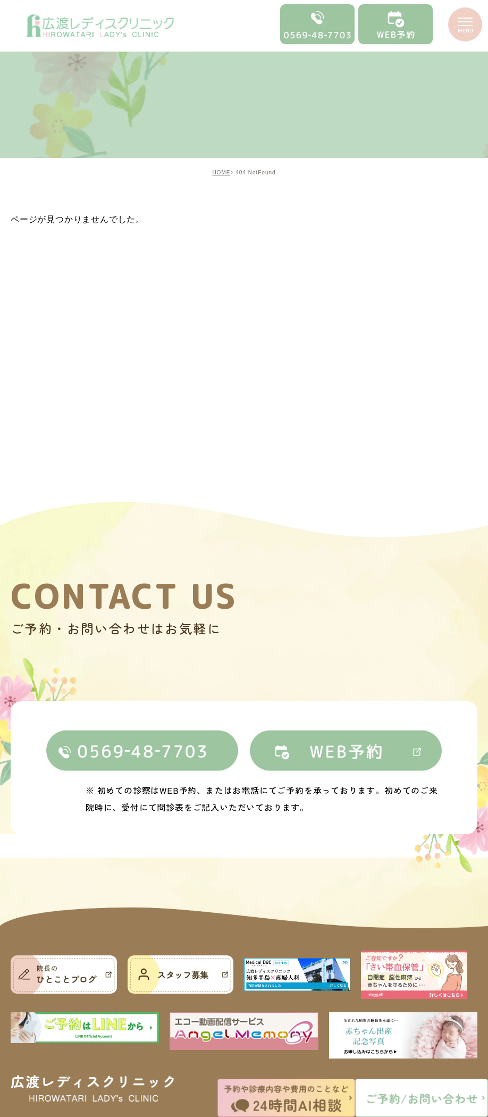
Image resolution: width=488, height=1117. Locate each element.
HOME (221, 172)
